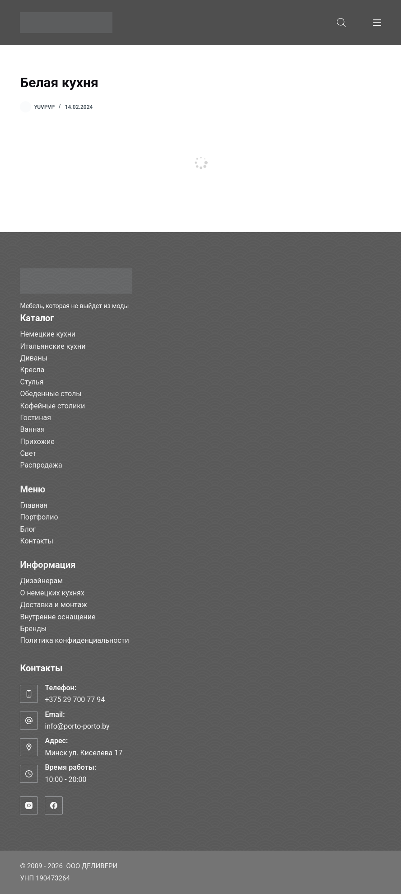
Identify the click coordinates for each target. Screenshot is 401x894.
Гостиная (35, 417)
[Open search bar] (341, 22)
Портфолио (39, 517)
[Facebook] (54, 805)
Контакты (36, 541)
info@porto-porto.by (77, 726)
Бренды (33, 628)
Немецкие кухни (47, 334)
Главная (33, 505)
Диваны (33, 358)
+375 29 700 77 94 (75, 699)
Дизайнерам (41, 580)
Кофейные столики (52, 406)
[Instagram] (29, 805)
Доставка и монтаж (53, 604)
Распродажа (41, 465)
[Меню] (377, 23)
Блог (28, 529)
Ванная (32, 429)
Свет (28, 453)
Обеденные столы (50, 393)
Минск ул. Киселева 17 (83, 753)
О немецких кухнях (52, 593)
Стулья (31, 382)
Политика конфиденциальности (74, 640)
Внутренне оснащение (57, 617)
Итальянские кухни (52, 346)
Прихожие (37, 441)
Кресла (32, 369)
